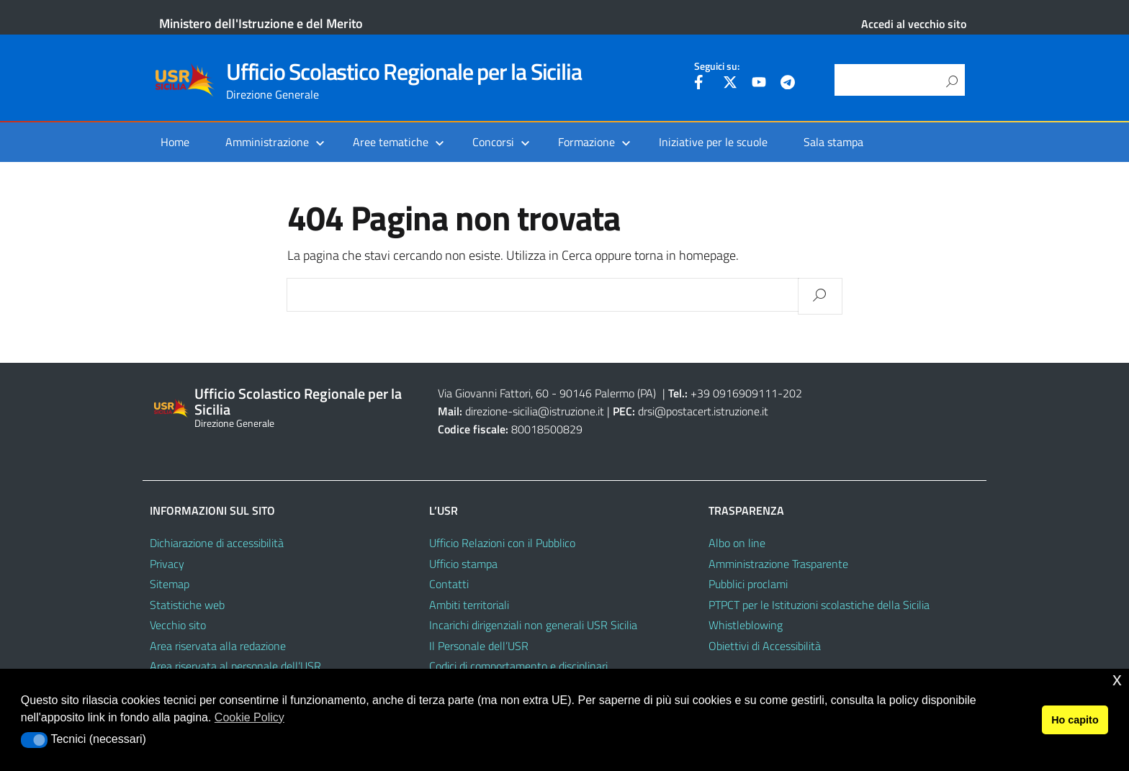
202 (792, 393)
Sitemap (169, 583)
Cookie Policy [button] (249, 717)
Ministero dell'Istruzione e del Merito (261, 23)
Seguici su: (716, 66)
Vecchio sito (178, 625)
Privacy (167, 563)
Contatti (449, 583)
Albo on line (737, 542)
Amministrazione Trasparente (778, 563)
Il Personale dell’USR (478, 645)
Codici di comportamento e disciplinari (518, 666)
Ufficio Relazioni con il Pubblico (502, 542)
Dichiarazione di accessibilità (217, 542)
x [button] (1117, 679)
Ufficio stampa (463, 563)
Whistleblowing (746, 625)
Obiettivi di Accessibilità (765, 645)
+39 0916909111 (734, 393)
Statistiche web (187, 604)
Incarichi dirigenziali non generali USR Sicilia (533, 625)
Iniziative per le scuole (713, 141)
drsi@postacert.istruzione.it (703, 411)
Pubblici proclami (748, 583)
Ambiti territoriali (469, 604)
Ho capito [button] (1075, 720)
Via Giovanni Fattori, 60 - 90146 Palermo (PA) (547, 393)
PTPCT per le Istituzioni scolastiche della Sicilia (819, 604)
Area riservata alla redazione (218, 645)
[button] (34, 740)
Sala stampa (833, 141)
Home (175, 141)
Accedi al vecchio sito (913, 23)
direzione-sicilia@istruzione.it (534, 411)
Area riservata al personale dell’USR (235, 666)
